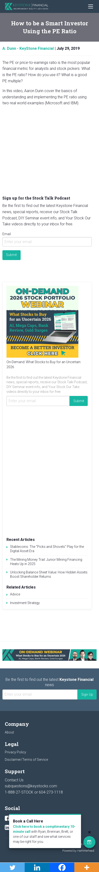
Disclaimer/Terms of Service (26, 759)
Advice (15, 594)
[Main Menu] (90, 6)
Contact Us (14, 780)
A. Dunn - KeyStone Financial (28, 48)
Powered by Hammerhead (78, 850)
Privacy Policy (15, 752)
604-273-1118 (51, 792)
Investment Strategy (25, 603)
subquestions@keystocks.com (31, 786)
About (9, 732)
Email (6, 234)
